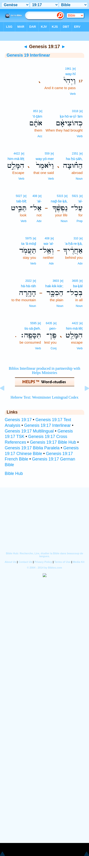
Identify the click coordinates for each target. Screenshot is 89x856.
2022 (28, 280)
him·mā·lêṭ (16, 159)
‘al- (80, 201)
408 (35, 196)
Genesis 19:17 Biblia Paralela (32, 448)
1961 (68, 68)
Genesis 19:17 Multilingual (29, 431)
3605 (75, 280)
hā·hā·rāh (28, 286)
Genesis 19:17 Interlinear (47, 425)
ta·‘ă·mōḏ (28, 243)
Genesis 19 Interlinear (28, 55)
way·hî (70, 74)
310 (76, 238)
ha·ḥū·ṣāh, (74, 159)
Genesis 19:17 (18, 419)
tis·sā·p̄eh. (32, 328)
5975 (28, 238)
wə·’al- (49, 243)
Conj (53, 348)
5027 (19, 196)
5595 (33, 323)
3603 (56, 280)
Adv (39, 221)
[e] (73, 68)
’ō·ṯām (37, 116)
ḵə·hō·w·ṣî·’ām (71, 116)
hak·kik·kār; (54, 286)
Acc (39, 136)
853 (35, 111)
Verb (73, 94)
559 (47, 153)
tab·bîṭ (21, 201)
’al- (39, 201)
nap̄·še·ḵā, (59, 201)
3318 (75, 111)
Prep (80, 221)
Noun (79, 178)
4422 (17, 153)
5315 (60, 196)
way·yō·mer (45, 159)
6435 (49, 323)
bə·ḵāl (78, 286)
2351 (75, 153)
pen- (52, 328)
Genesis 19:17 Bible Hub (53, 442)
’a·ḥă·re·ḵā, (74, 243)
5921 (75, 196)
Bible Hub (14, 473)
